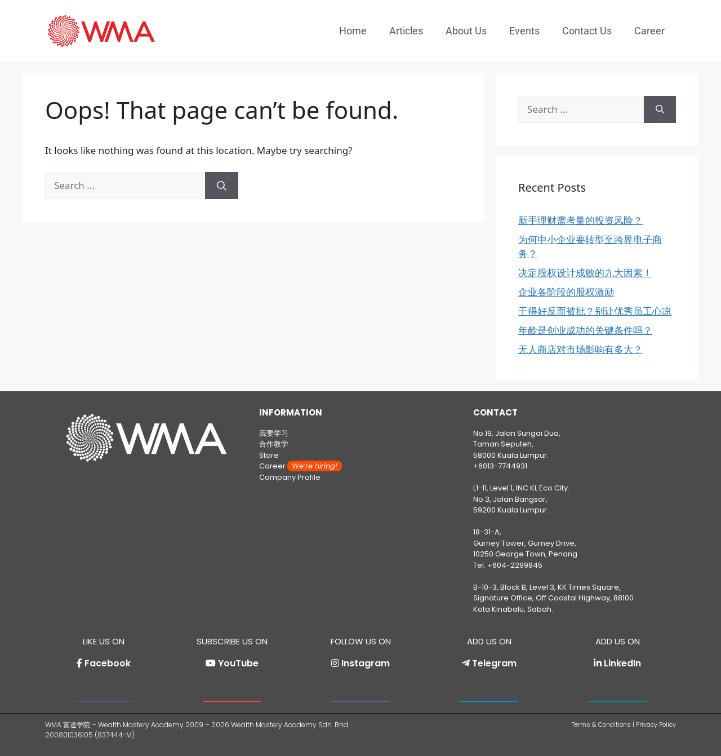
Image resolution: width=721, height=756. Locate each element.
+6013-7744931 (500, 466)
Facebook (107, 663)
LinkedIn (622, 663)
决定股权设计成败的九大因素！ (585, 272)
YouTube (238, 663)
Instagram (365, 663)
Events (524, 31)
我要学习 (273, 433)
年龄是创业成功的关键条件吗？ (585, 330)
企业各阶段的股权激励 (566, 291)
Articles (406, 31)
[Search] (221, 185)
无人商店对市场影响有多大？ (580, 349)
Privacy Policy (656, 724)
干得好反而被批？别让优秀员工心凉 (594, 310)
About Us (466, 31)
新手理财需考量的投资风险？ (580, 220)
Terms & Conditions (601, 724)
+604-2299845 (514, 565)
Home (353, 31)
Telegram (494, 663)
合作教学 (273, 444)
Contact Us (587, 31)
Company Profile (290, 477)
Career (649, 31)
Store (269, 455)
